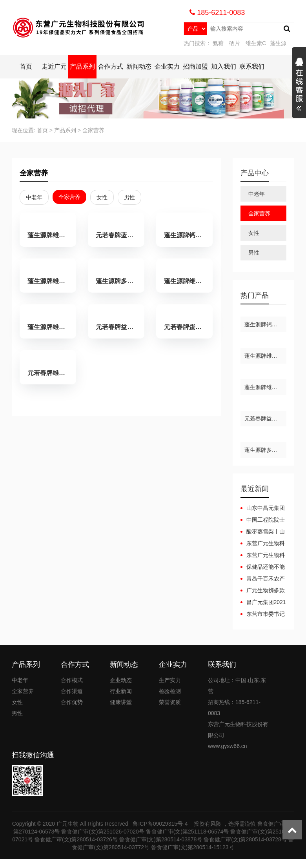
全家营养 (93, 130)
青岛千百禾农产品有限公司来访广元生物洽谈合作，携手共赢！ (262, 578)
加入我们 (223, 66)
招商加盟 (195, 66)
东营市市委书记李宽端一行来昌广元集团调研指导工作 (262, 614)
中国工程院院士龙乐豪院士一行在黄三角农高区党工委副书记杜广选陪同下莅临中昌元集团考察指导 (262, 520)
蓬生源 (278, 43)
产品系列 (82, 66)
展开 (299, 85)
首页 (26, 66)
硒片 (234, 43)
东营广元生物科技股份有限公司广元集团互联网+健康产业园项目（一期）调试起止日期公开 (262, 555)
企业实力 (167, 66)
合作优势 (72, 702)
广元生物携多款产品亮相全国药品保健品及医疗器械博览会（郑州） (262, 590)
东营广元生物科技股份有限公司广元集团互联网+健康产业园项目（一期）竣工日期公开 (262, 543)
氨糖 (218, 43)
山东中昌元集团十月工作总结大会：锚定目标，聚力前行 (262, 508)
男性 (129, 197)
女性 (102, 197)
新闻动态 (138, 66)
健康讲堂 (121, 702)
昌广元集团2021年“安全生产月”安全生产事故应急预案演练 (263, 602)
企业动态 (121, 680)
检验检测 (170, 691)
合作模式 (72, 680)
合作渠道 (72, 691)
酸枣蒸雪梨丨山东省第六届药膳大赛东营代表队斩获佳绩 (262, 531)
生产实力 (170, 680)
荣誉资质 (170, 702)
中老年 (34, 197)
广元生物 (67, 824)
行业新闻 (121, 691)
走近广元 (54, 66)
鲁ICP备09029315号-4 (161, 824)
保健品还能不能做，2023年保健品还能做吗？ (263, 567)
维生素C (256, 43)
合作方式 (110, 66)
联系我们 (251, 66)
